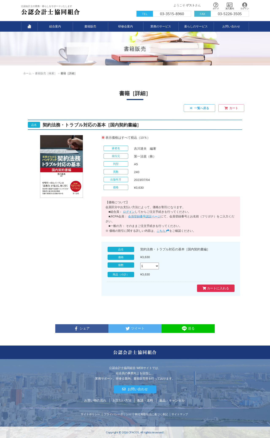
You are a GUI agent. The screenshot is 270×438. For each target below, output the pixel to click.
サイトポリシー (90, 414)
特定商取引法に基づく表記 (151, 414)
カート (231, 108)
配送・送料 (145, 400)
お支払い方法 (121, 400)
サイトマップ (179, 414)
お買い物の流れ (95, 400)
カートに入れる (215, 288)
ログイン (129, 211)
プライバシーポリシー (117, 414)
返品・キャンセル (172, 400)
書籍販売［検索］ (46, 73)
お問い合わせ (135, 389)
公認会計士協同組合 (50, 12)
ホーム (27, 73)
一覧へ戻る (199, 108)
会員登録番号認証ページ (144, 216)
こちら (163, 230)
